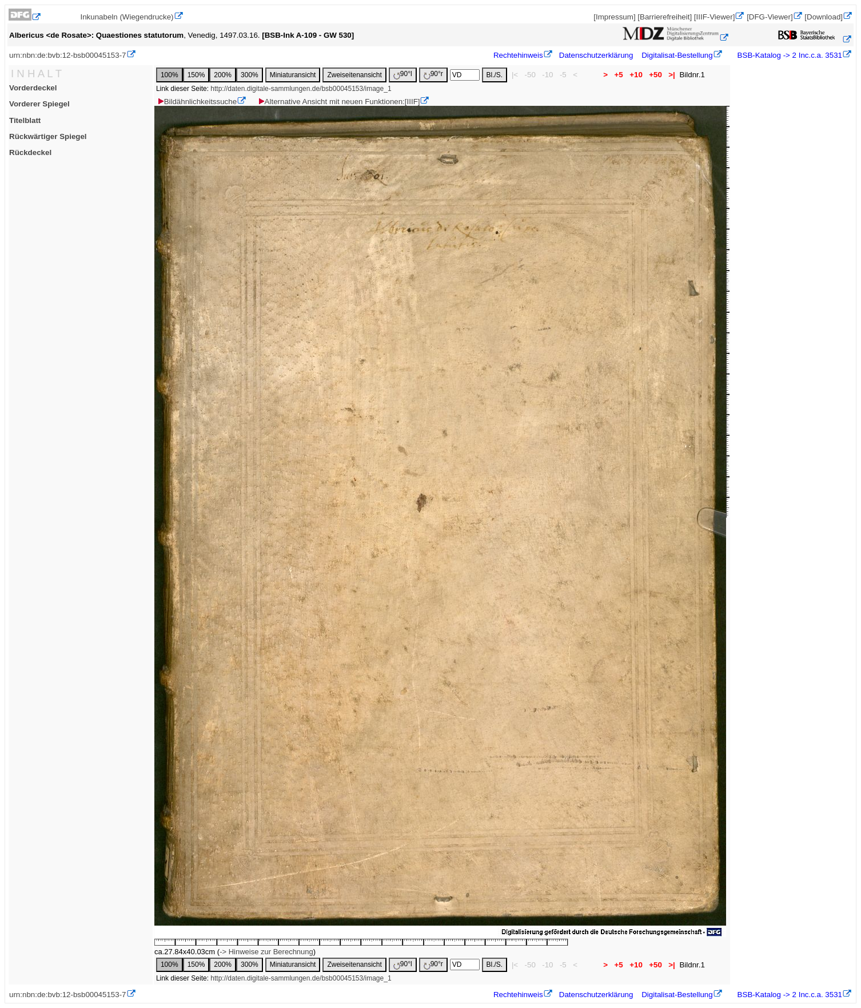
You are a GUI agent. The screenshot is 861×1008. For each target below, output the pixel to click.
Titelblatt (25, 120)
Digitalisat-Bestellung (676, 55)
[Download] (823, 17)
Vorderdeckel (33, 88)
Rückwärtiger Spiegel (48, 136)
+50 (655, 74)
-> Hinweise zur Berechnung (266, 951)
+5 (618, 74)
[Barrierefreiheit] (664, 17)
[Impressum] (614, 17)
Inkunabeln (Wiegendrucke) (127, 17)
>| (672, 74)
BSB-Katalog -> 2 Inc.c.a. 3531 (788, 55)
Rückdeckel (30, 152)
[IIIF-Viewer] (714, 17)
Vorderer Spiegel (39, 104)
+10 (635, 74)
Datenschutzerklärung (596, 55)
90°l (402, 75)
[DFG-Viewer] (769, 17)
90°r (433, 75)
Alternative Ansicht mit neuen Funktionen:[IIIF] (338, 101)
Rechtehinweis (518, 55)
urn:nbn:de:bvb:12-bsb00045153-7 (67, 55)
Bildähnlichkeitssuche (197, 101)
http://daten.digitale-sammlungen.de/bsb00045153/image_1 (300, 89)
